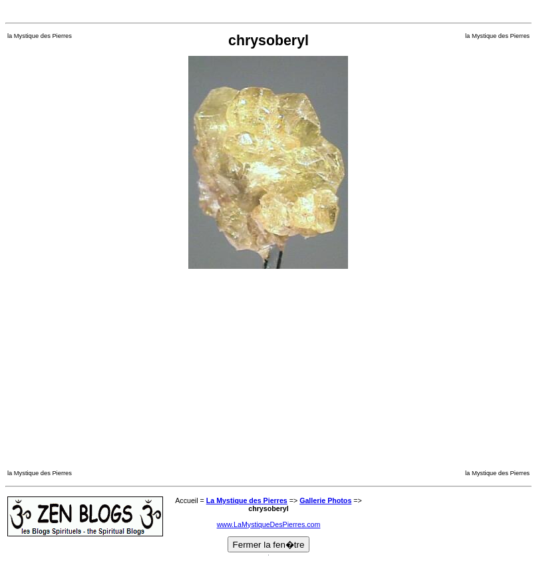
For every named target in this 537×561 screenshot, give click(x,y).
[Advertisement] (269, 10)
